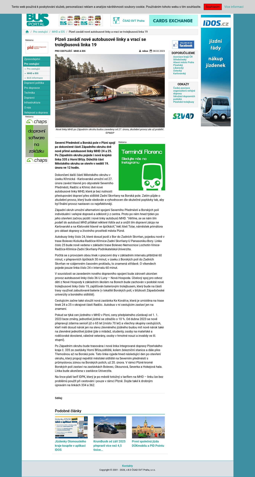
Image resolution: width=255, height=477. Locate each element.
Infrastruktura (32, 102)
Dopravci (29, 97)
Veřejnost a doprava (36, 112)
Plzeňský (178, 65)
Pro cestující (40, 31)
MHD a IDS (58, 31)
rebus (143, 50)
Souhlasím (213, 7)
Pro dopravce (32, 88)
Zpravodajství (32, 59)
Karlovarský (179, 73)
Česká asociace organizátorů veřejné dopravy (184, 91)
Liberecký (178, 67)
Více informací (233, 7)
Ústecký (177, 70)
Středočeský (179, 59)
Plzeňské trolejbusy (183, 101)
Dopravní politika (34, 83)
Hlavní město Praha (183, 62)
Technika (29, 92)
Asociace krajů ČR (183, 56)
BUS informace (35, 78)
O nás (27, 107)
